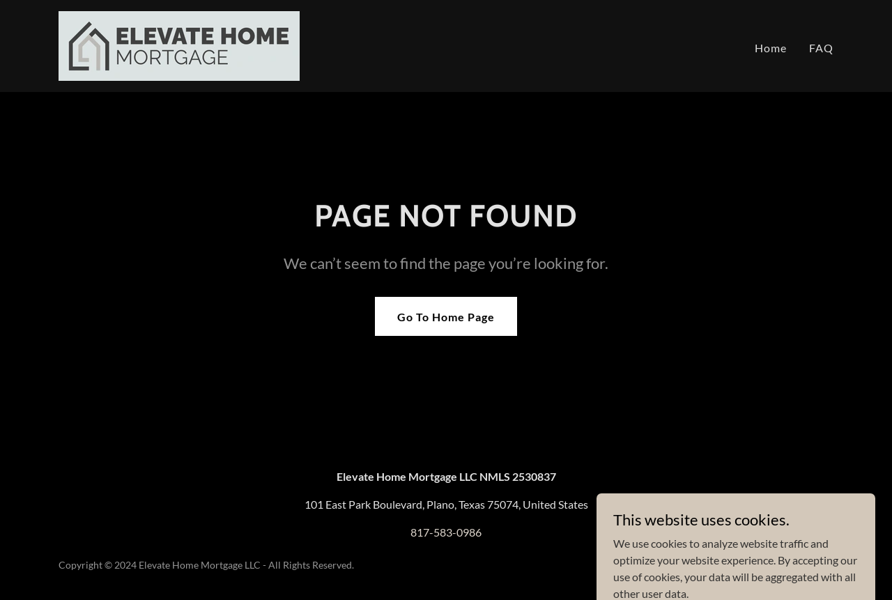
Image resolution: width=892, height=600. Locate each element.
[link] (179, 44)
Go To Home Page (446, 316)
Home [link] (771, 47)
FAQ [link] (821, 47)
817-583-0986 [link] (446, 532)
